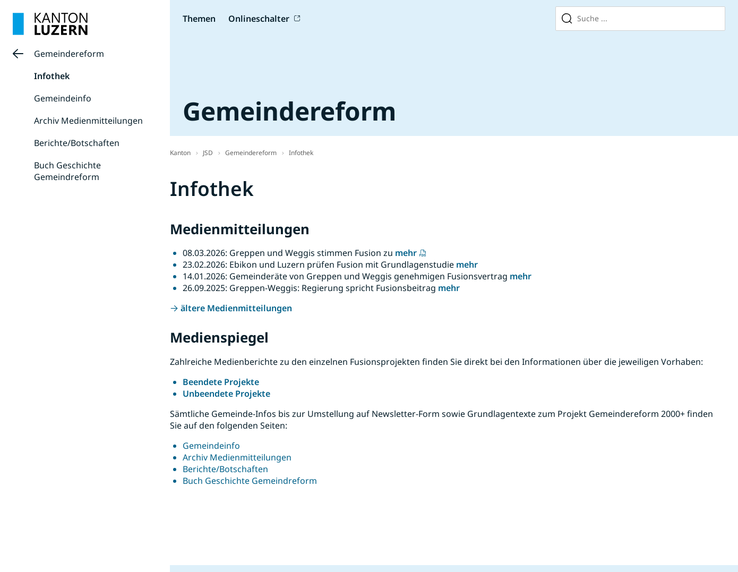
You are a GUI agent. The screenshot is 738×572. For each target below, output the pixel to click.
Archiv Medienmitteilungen (88, 120)
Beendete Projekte (221, 382)
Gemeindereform (69, 53)
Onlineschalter (258, 18)
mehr (406, 253)
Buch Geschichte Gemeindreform (67, 171)
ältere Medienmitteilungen (236, 308)
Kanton (180, 152)
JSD (208, 152)
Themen (199, 18)
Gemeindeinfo (62, 98)
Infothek (52, 76)
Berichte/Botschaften (76, 143)
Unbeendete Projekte (226, 393)
